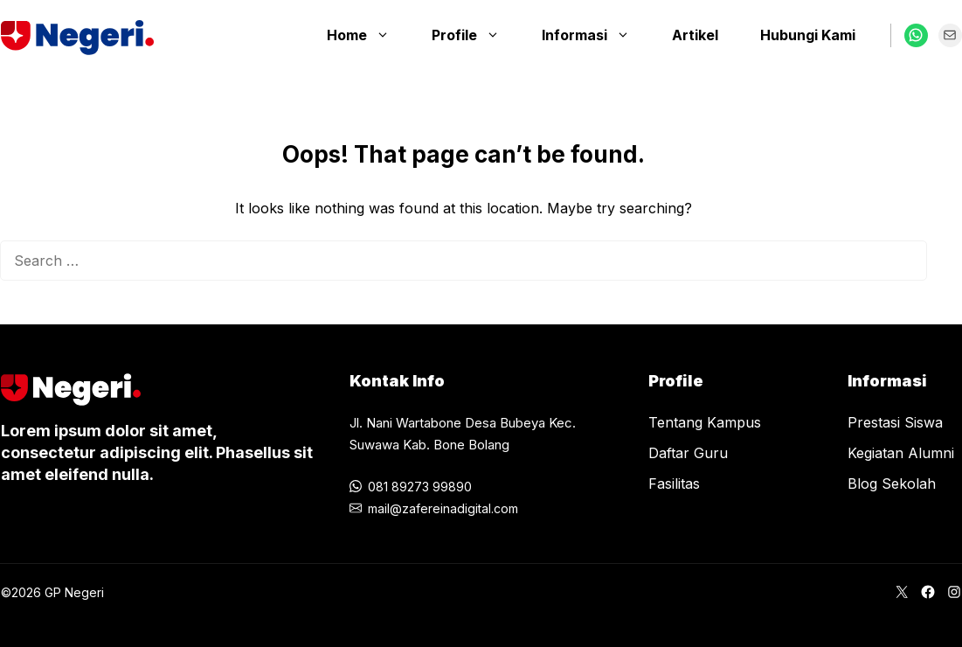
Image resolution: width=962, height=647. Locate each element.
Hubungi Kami (807, 35)
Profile (474, 35)
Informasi (594, 35)
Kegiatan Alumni (901, 453)
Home (367, 35)
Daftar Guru (688, 453)
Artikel (695, 35)
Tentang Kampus (704, 422)
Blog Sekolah (892, 483)
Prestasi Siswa (895, 422)
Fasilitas (674, 483)
